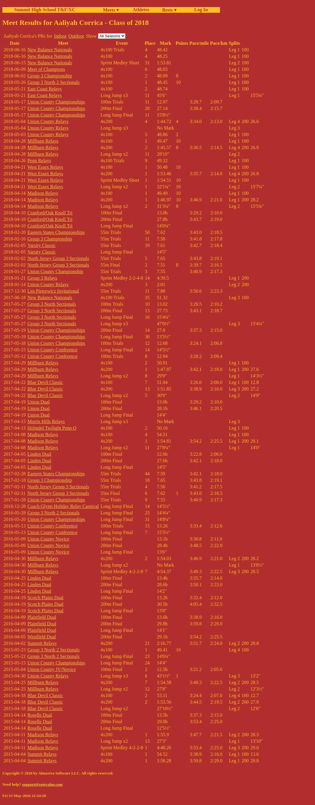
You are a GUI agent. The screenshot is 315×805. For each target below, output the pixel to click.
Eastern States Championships (56, 232)
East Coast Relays (45, 88)
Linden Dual (39, 454)
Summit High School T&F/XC (44, 9)
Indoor (60, 36)
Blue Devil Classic (45, 382)
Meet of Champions (46, 69)
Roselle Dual (40, 715)
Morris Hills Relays (46, 421)
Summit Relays (42, 643)
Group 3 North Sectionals (52, 304)
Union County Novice (48, 538)
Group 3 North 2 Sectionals (54, 82)
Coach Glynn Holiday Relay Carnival (63, 506)
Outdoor (76, 36)
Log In (200, 9)
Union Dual (39, 401)
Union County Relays (48, 121)
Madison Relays (43, 193)
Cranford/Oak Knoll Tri (50, 212)
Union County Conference (53, 349)
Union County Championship (55, 271)
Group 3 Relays (42, 277)
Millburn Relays (43, 141)
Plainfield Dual (42, 617)
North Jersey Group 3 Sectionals (58, 258)
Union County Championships (56, 101)
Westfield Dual (42, 636)
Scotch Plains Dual (46, 597)
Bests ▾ (169, 9)
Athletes (141, 9)
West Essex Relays (45, 167)
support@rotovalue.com (42, 784)
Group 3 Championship (50, 75)
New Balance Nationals (50, 49)
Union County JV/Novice (52, 669)
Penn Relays (39, 160)
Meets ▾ (111, 9)
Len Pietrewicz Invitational (53, 291)
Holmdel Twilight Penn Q (52, 428)
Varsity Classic (42, 245)
